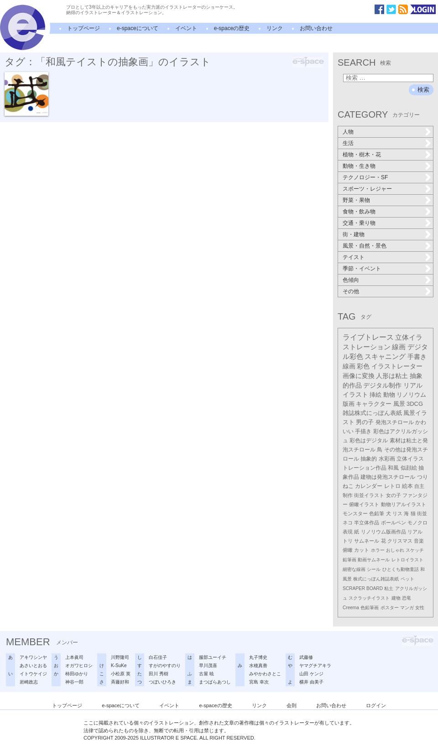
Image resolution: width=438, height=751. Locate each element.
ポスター (390, 607)
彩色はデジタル (368, 440)
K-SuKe (118, 665)
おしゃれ (395, 550)
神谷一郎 (74, 681)
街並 (422, 513)
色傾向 (351, 280)
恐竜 (406, 598)
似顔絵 (409, 468)
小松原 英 (120, 673)
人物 (348, 132)
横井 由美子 (311, 681)
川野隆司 (120, 657)
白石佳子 (158, 657)
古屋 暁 (206, 673)
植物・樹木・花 (362, 154)
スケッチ (415, 550)
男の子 (365, 422)
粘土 (388, 588)
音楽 (419, 541)
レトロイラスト (407, 559)
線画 (399, 347)
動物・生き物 (359, 166)
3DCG (415, 403)
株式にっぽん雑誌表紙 (376, 578)
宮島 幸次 (259, 681)
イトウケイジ (33, 673)
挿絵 (375, 394)
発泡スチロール (394, 422)
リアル (414, 531)
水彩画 (387, 459)
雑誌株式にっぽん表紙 (372, 412)
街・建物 (354, 234)
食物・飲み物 (359, 211)
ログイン (376, 705)
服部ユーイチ (212, 657)
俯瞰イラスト (364, 504)
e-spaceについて (137, 28)
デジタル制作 (382, 385)
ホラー (378, 550)
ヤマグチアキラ (315, 665)
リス (397, 513)
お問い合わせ (316, 28)
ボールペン (393, 522)
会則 (292, 705)
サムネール (366, 541)
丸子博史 (258, 657)
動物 (389, 394)
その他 (351, 291)
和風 (393, 468)
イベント (186, 28)
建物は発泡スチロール (387, 477)
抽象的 (368, 459)
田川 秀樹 (158, 673)
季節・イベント (362, 268)
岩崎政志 (29, 681)
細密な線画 (354, 569)
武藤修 (306, 657)
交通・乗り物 (359, 223)
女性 (419, 607)
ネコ (348, 522)
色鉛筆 (376, 513)
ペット (407, 578)
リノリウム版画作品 (383, 531)
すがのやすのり (165, 665)
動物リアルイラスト (403, 504)
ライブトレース (368, 337)
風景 (399, 403)
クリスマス (399, 541)
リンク (274, 28)
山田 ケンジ (311, 673)
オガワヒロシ (79, 665)
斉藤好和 (120, 681)
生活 (348, 143)
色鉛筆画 (369, 607)
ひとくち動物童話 (400, 569)
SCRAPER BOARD (363, 588)
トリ (348, 541)
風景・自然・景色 (364, 246)
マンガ (407, 607)
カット (361, 550)
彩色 (363, 366)
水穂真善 (258, 665)
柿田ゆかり (76, 673)
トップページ (83, 28)
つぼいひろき (162, 681)
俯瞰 (348, 550)
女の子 (393, 495)
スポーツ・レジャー (367, 189)
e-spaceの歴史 (232, 28)
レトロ (392, 486)
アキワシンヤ (33, 657)
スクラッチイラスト (369, 598)
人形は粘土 (392, 375)
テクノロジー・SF (365, 177)
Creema (351, 607)
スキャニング (385, 356)
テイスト (354, 257)
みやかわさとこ (265, 673)
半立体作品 (366, 522)
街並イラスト (369, 495)
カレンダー (368, 486)
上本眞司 (74, 657)
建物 (396, 598)
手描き (363, 431)
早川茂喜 (208, 665)
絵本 (407, 486)
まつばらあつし (215, 681)
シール (374, 569)
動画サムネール (374, 559)
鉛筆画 (349, 559)
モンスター (355, 513)
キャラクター (373, 403)
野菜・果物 (356, 200)
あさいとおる (33, 665)
